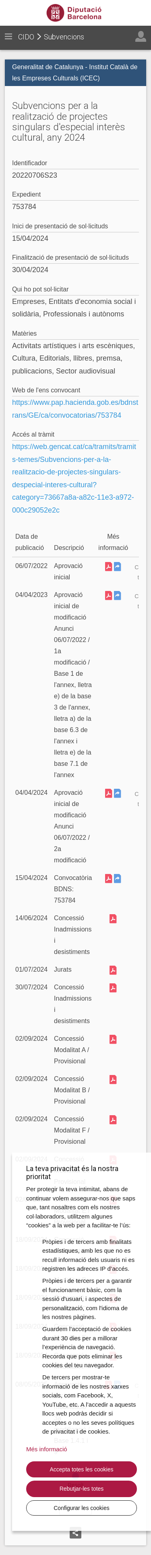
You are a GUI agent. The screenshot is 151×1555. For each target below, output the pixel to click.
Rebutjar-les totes (82, 1488)
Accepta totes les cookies (82, 1469)
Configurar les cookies (82, 1508)
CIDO (26, 37)
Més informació (46, 1449)
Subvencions (64, 37)
